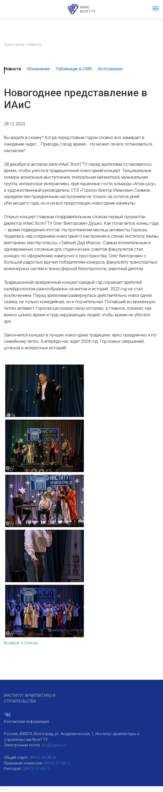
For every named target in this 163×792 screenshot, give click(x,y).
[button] (4, 789)
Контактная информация (26, 721)
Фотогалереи (110, 68)
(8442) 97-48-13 (57, 763)
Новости (12, 68)
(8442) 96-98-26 (42, 757)
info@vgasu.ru (54, 745)
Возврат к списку (21, 642)
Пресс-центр (14, 44)
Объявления (38, 68)
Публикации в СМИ (74, 68)
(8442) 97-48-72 (36, 768)
